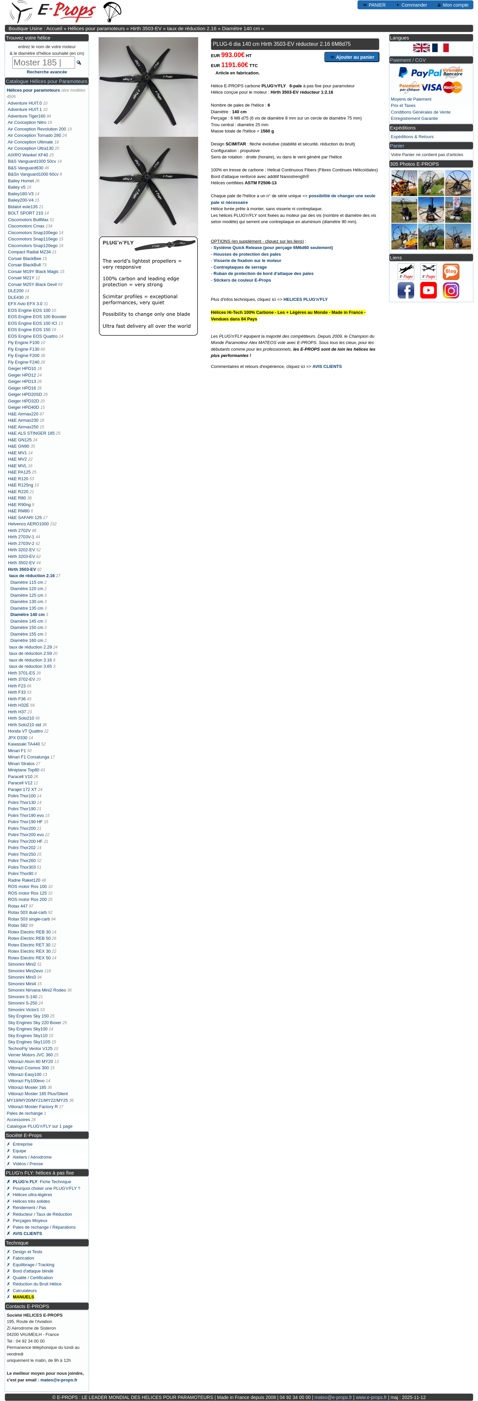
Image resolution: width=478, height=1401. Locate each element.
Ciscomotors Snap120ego (33, 245)
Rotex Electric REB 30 (29, 931)
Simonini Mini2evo (25, 970)
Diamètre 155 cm (26, 634)
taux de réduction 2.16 (191, 28)
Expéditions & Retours (412, 136)
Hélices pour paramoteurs (96, 28)
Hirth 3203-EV (21, 556)
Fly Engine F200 (24, 355)
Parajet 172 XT (22, 789)
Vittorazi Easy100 (24, 1074)
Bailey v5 (17, 187)
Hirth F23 (17, 685)
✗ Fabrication (20, 1258)
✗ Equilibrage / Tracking (30, 1264)
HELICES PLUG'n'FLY (305, 299)
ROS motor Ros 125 (27, 893)
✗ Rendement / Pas (26, 1207)
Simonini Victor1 (23, 1009)
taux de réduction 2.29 (30, 647)
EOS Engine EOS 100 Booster (37, 316)
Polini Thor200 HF (25, 841)
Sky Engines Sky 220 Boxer (34, 1022)
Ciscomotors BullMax (28, 219)
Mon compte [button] (453, 4)
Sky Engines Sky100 (27, 1028)
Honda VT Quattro (25, 731)
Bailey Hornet (21, 180)
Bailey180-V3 (21, 193)
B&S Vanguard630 (25, 167)
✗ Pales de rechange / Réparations (41, 1227)
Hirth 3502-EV (21, 562)
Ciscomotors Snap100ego (33, 232)
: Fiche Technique (39, 1181)
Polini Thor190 (22, 808)
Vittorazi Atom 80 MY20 (30, 1061)
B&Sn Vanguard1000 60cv (33, 174)
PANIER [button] (374, 4)
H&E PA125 (19, 472)
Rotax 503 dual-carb (27, 912)
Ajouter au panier (352, 56)
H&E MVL (17, 465)
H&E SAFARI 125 (25, 517)
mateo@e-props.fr (59, 1379)
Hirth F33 (17, 692)
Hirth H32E (18, 705)
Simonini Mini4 (22, 983)
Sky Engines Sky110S (29, 1041)
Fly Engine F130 (24, 349)
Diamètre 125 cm (26, 595)
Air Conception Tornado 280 (34, 135)
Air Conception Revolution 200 (37, 129)
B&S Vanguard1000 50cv (32, 161)
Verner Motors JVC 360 (30, 1054)
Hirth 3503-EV (146, 28)
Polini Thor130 (22, 802)
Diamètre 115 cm (26, 582)
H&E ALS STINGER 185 (31, 433)
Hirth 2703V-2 (21, 543)
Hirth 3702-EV (21, 679)
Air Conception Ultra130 (30, 148)
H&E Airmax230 (23, 420)
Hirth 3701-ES (21, 672)
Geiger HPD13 (22, 381)
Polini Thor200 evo (26, 834)
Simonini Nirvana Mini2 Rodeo (37, 990)
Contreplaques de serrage (240, 267)
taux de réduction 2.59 (30, 653)
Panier (397, 145)
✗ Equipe (16, 1150)
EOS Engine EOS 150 (29, 329)
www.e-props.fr (371, 1397)
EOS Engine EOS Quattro (33, 336)
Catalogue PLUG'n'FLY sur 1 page (39, 1126)
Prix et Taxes (403, 105)
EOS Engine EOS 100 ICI (32, 323)
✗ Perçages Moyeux (27, 1220)
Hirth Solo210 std (24, 724)
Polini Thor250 (22, 854)
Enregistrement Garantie (414, 118)
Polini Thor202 (22, 847)
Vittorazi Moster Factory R (33, 1106)
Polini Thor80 (20, 873)
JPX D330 (18, 737)
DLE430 (16, 297)
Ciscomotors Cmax (26, 225)
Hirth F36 (17, 698)
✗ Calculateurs (22, 1290)
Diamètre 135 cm (26, 608)
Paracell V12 (20, 782)
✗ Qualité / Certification (30, 1277)
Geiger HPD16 (22, 388)
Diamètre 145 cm (26, 621)
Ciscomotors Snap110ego (33, 238)
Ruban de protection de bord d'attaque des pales (263, 273)
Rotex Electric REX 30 (29, 951)
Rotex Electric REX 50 (29, 957)
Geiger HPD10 (22, 368)
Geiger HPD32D (23, 400)
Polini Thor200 (22, 828)
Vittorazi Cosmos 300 (28, 1067)
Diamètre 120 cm (26, 588)
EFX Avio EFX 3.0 (25, 303)
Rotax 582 (18, 925)
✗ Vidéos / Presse (25, 1163)
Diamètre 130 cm (26, 601)
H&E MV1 (17, 452)
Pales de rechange (24, 1113)
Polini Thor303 (22, 867)
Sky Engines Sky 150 (28, 1015)
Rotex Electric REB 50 (29, 938)
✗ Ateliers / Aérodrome (29, 1157)
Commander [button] (411, 4)
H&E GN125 (20, 439)
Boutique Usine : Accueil (35, 28)
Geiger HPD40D (23, 407)
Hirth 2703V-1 (21, 536)
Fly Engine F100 (24, 342)
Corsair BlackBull (24, 264)
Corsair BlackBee (24, 258)
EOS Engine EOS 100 (29, 310)
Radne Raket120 (24, 880)
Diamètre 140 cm (241, 28)
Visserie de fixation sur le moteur (247, 260)
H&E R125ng (20, 484)
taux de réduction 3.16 (30, 659)
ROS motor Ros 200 (27, 899)
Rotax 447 (18, 906)
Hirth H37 (17, 711)
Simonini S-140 (22, 996)
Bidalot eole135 (23, 206)
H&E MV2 (17, 459)
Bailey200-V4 (21, 200)
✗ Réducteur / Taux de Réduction (39, 1214)
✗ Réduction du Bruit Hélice (34, 1283)
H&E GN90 (18, 446)
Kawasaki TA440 (24, 744)
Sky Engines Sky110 (27, 1035)
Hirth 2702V (19, 530)
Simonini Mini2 (22, 964)
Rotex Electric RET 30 (29, 944)
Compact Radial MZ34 (29, 251)
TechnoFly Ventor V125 (30, 1048)
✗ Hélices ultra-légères (29, 1194)
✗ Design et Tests (24, 1251)
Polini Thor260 (22, 860)
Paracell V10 (20, 776)
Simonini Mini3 (22, 977)
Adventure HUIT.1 (25, 109)
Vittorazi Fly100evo (26, 1080)
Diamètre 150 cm (26, 627)
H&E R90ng (19, 504)
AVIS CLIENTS (327, 366)
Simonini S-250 (22, 1003)
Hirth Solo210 (21, 718)
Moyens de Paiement (411, 99)
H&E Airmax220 (23, 413)
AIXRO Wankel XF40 (28, 154)
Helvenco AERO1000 (28, 523)
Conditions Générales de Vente (421, 112)
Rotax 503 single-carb (29, 919)
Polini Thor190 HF (25, 821)
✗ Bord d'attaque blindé (30, 1271)
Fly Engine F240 (24, 362)
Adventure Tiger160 (26, 116)
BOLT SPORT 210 (25, 213)
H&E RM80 (19, 510)
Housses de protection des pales (247, 254)
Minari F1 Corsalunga (28, 756)
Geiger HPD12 (22, 375)
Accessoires (18, 1119)
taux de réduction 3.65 (30, 666)
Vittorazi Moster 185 (27, 1087)
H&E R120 (18, 478)
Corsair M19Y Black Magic (33, 271)
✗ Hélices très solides (28, 1201)
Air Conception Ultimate (30, 141)
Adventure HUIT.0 (25, 103)
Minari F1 (17, 750)
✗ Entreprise (19, 1144)
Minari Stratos (21, 763)
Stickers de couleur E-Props (242, 280)
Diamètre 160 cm (26, 640)
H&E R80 (17, 497)
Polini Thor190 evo (26, 815)
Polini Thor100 (22, 795)
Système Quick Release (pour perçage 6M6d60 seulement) (273, 247)
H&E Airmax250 (23, 426)
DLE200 (16, 290)
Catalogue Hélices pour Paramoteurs (46, 81)
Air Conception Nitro (27, 122)
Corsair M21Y (21, 277)
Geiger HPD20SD (25, 394)
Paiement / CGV (408, 60)
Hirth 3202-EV (21, 549)
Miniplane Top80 (23, 769)
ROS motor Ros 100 (27, 886)
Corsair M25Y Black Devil (32, 284)
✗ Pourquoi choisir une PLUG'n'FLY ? (43, 1188)
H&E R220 (18, 491)
